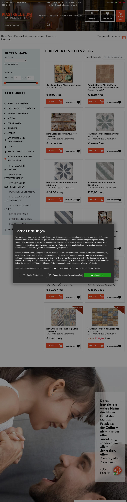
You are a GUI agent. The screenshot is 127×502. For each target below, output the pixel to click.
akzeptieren (97, 275)
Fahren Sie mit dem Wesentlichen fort (65, 275)
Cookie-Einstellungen (33, 275)
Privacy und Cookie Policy (90, 268)
